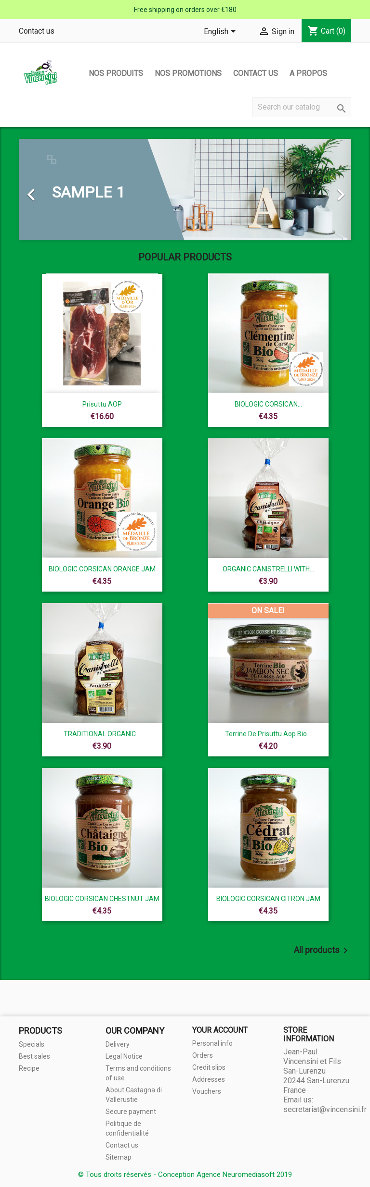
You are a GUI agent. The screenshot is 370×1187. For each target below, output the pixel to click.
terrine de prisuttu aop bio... (268, 734)
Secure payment (131, 1111)
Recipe (29, 1068)
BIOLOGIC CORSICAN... (268, 404)
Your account (220, 1030)
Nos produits (116, 73)
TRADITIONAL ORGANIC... (102, 734)
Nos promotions (188, 73)
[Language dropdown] (221, 32)
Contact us (36, 31)
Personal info (212, 1043)
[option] (185, 189)
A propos (308, 73)
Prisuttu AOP (102, 404)
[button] (44, 189)
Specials (31, 1044)
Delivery (118, 1044)
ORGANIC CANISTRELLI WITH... (268, 569)
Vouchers (206, 1091)
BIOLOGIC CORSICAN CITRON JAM (268, 899)
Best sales (34, 1056)
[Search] (301, 107)
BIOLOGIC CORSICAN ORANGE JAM (102, 569)
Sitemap (119, 1157)
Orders (202, 1055)
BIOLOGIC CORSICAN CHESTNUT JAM (102, 899)
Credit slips (208, 1067)
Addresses (208, 1079)
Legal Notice (124, 1056)
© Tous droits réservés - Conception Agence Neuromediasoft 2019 (185, 1174)
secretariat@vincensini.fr (325, 1109)
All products (322, 950)
